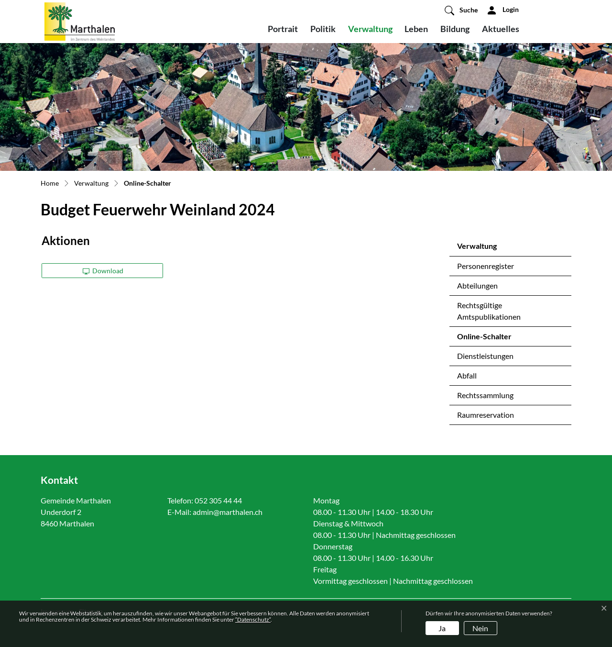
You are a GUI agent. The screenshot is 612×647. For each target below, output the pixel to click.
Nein (480, 628)
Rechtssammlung (485, 395)
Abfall (467, 375)
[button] (461, 10)
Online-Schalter (484, 339)
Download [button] (103, 271)
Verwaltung (370, 28)
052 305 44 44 (218, 500)
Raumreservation (485, 414)
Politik (323, 28)
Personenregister (485, 265)
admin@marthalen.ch (227, 511)
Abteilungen (477, 285)
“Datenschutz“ (253, 619)
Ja (442, 628)
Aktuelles (500, 28)
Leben (416, 28)
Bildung (455, 28)
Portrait (283, 28)
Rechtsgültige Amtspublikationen (489, 311)
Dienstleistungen (485, 355)
